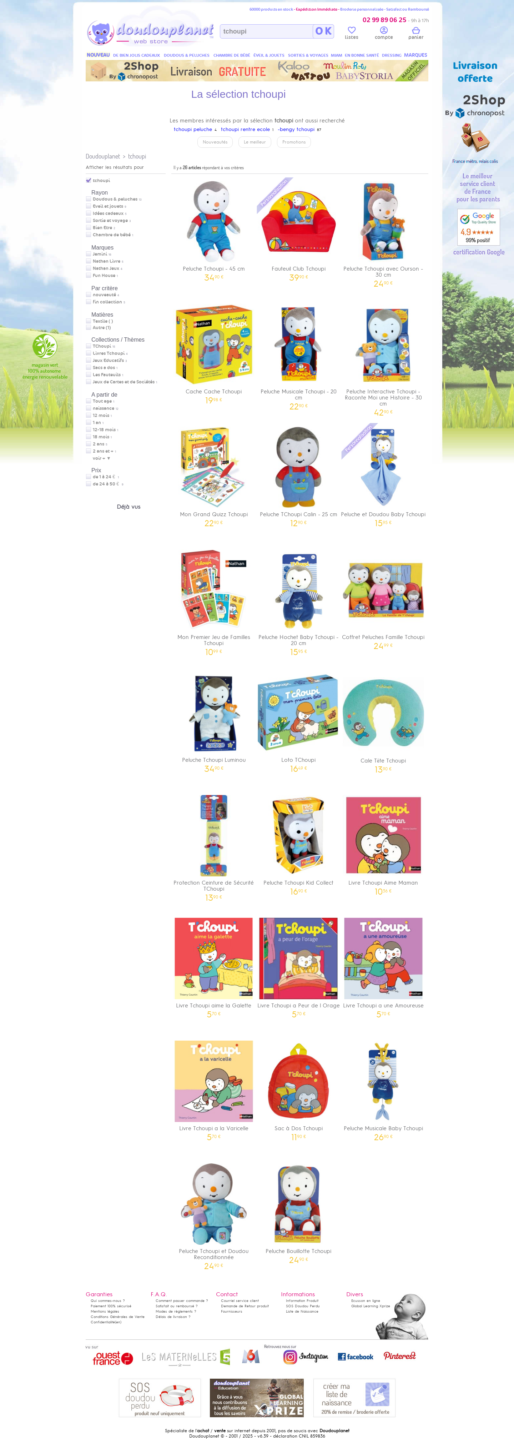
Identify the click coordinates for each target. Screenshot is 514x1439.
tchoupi (137, 156)
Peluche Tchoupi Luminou (213, 720)
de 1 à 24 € (106, 477)
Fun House (104, 275)
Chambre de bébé (112, 235)
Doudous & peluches (115, 199)
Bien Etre (102, 228)
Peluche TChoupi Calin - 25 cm (298, 474)
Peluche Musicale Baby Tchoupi (383, 1088)
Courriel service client (240, 1301)
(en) (118, 1322)
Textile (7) (103, 321)
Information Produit (302, 1301)
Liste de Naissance (302, 1311)
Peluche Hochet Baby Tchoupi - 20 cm (298, 600)
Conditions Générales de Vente (118, 1317)
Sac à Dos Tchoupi (298, 1088)
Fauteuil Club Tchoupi (298, 228)
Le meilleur (255, 142)
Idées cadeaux (108, 213)
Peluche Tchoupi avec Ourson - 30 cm (383, 231)
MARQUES (415, 55)
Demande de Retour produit (245, 1306)
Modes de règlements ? (176, 1311)
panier (415, 34)
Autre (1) (102, 328)
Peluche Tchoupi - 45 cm (213, 228)
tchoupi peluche (193, 129)
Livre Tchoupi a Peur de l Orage (298, 965)
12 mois (101, 415)
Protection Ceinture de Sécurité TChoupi (213, 845)
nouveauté (104, 295)
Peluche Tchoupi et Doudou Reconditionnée (213, 1214)
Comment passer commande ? (182, 1301)
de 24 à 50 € (108, 484)
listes (351, 34)
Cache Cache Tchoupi (213, 351)
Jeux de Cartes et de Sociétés (124, 382)
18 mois (101, 437)
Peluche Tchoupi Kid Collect (298, 842)
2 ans (98, 444)
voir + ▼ (102, 458)
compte (384, 34)
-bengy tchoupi (296, 129)
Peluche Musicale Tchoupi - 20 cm (298, 354)
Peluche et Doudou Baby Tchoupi (383, 474)
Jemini (100, 254)
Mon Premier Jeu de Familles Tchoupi (213, 600)
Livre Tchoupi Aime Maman (383, 842)
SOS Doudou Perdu (303, 1306)
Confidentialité (103, 1322)
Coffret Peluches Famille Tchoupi (383, 597)
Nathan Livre (106, 261)
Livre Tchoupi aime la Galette (213, 965)
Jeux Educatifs (108, 360)
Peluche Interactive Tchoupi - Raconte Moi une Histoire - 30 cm (383, 357)
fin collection (107, 302)
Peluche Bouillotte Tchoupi (298, 1211)
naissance (103, 408)
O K (323, 31)
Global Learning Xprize (370, 1306)
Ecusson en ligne (365, 1301)
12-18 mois (104, 430)
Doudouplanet (103, 156)
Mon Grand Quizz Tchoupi (213, 474)
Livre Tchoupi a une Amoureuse (383, 965)
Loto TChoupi (298, 720)
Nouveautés (215, 142)
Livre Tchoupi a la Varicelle (213, 1088)
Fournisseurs (231, 1311)
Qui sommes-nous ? (108, 1301)
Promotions (294, 142)
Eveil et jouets (108, 206)
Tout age (102, 401)
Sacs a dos (104, 368)
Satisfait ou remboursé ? (177, 1306)
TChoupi (102, 346)
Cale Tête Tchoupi (383, 720)
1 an (97, 423)
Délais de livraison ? (173, 1317)
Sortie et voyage (110, 220)
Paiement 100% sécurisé (111, 1306)
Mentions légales (105, 1311)
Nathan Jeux (106, 268)
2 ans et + (103, 451)
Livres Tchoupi (109, 353)
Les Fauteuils (107, 375)
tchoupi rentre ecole (245, 129)
